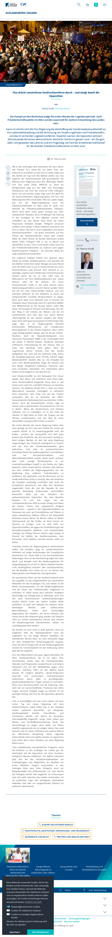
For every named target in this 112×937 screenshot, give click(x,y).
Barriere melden (72, 921)
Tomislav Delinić (62, 108)
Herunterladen (87, 222)
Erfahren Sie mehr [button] (33, 902)
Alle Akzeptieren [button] (40, 932)
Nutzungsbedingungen (79, 918)
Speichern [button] (14, 932)
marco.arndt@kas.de (86, 286)
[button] (3, 849)
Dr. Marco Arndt (85, 248)
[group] (18, 862)
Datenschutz (60, 918)
